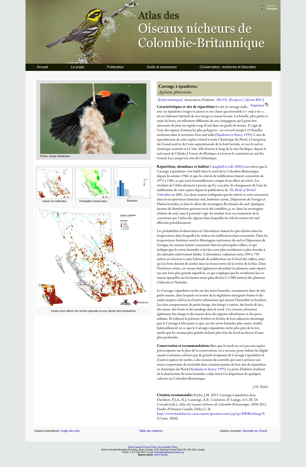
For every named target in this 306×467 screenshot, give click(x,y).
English (271, 5)
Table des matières (151, 430)
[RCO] (222, 99)
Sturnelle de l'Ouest (254, 430)
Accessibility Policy (168, 447)
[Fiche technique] (170, 99)
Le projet (77, 67)
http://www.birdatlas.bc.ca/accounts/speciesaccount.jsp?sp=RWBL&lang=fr (211, 413)
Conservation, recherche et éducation (228, 67)
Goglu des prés (70, 430)
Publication (115, 67)
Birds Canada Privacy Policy (142, 447)
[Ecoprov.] (236, 99)
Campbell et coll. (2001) (227, 166)
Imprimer (259, 105)
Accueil (42, 67)
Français (272, 8)
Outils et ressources (162, 67)
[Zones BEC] (254, 99)
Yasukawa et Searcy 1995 (234, 134)
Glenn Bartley (161, 454)
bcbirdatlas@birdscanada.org (169, 452)
